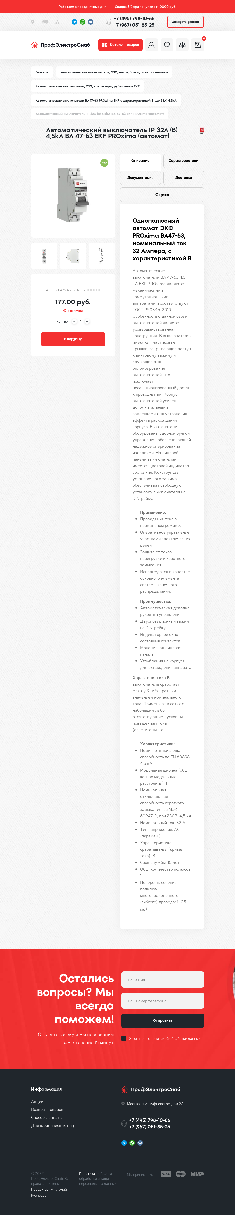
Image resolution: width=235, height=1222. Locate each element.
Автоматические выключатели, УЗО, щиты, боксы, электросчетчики (116, 74)
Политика (87, 1179)
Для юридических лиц (52, 1131)
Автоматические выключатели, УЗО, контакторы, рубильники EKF (89, 89)
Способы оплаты (46, 1123)
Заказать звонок (185, 22)
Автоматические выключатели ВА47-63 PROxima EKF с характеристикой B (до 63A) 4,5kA (108, 103)
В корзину (73, 343)
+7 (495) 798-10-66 (134, 18)
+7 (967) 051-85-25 (134, 25)
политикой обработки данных (176, 1046)
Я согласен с (165, 1046)
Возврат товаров (47, 1115)
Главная (42, 74)
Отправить (163, 1028)
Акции (37, 1107)
